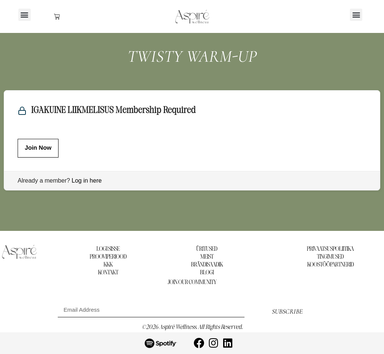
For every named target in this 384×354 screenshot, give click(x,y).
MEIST (206, 257)
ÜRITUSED (206, 249)
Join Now (38, 148)
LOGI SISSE (108, 249)
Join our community (192, 282)
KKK (108, 265)
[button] (24, 15)
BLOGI (207, 272)
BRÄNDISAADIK (207, 265)
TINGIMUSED (330, 257)
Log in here (87, 180)
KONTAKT (108, 272)
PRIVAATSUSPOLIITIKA (330, 249)
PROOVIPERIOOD (108, 257)
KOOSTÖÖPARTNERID (330, 265)
